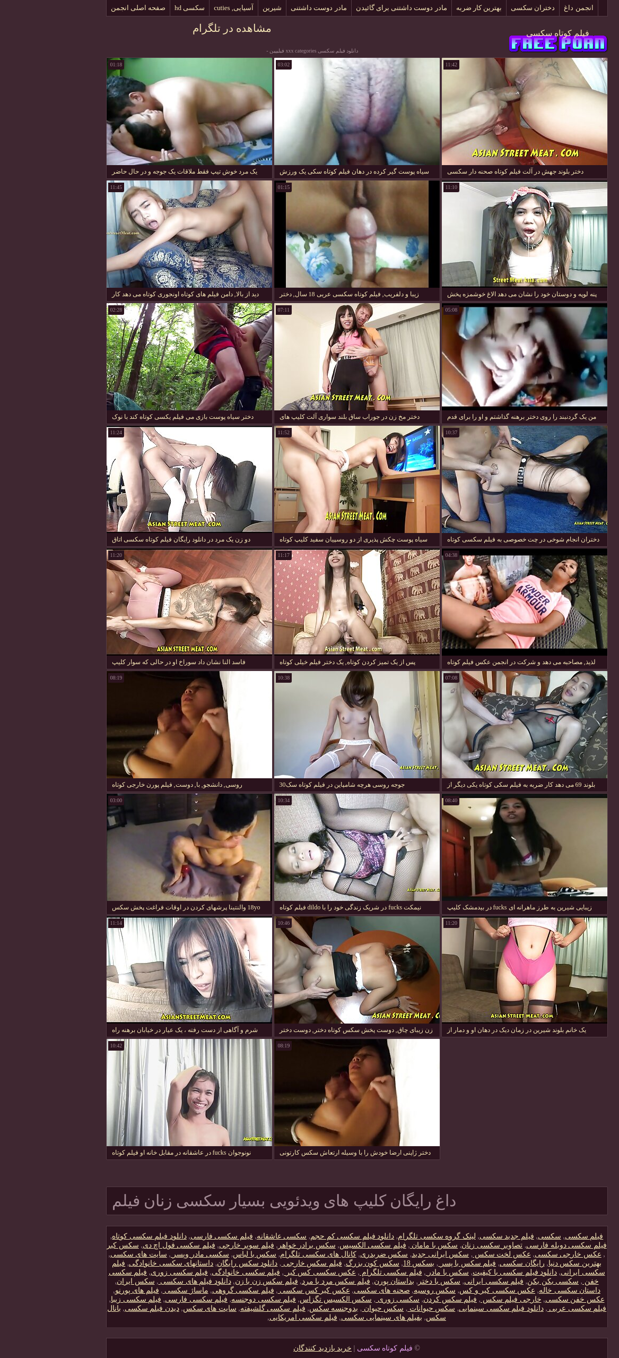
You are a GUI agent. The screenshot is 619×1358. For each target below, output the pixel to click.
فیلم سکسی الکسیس (325, 1245)
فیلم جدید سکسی (459, 1236)
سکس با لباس (207, 1254)
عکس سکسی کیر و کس (450, 1290)
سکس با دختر (392, 1281)
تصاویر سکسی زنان (444, 1245)
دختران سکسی (486, 8)
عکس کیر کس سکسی (267, 1290)
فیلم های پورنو (90, 1290)
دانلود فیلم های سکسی (147, 1281)
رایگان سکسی (475, 1263)
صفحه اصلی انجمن (91, 8)
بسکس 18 (372, 1263)
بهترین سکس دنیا (527, 1263)
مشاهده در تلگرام (184, 28)
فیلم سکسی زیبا (89, 1299)
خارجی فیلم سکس (463, 1299)
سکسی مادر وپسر (153, 1254)
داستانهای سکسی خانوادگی (124, 1263)
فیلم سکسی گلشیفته (225, 1308)
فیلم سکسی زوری (132, 1272)
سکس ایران (88, 1281)
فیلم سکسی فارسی (174, 1236)
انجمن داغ (531, 8)
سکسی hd (142, 8)
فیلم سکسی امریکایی (256, 1317)
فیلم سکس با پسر (420, 1263)
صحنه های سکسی (335, 1290)
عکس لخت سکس (454, 1254)
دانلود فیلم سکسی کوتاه (102, 1236)
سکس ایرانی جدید (393, 1254)
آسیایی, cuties (186, 8)
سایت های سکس (162, 1308)
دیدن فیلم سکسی (104, 1308)
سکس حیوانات (384, 1308)
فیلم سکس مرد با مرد (289, 1281)
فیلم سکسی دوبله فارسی (519, 1245)
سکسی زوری (350, 1299)
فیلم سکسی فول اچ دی (131, 1245)
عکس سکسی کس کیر (273, 1272)
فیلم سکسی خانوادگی (198, 1272)
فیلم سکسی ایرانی (446, 1281)
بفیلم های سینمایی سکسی (335, 1317)
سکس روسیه (388, 1290)
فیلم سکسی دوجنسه (216, 1299)
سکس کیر (75, 1245)
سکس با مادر (400, 1272)
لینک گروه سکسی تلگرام (390, 1236)
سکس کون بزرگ (325, 1263)
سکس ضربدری (337, 1254)
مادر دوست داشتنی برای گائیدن (354, 8)
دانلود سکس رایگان (200, 1263)
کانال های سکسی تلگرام (271, 1254)
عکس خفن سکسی (527, 1299)
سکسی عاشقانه (235, 1236)
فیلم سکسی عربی (530, 1308)
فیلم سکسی (537, 1236)
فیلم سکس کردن (403, 1299)
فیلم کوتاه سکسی (510, 33)
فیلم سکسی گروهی (196, 1290)
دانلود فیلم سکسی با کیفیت (467, 1272)
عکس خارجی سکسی (520, 1254)
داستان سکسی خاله (522, 1290)
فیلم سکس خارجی (264, 1263)
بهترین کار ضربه (432, 8)
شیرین (224, 8)
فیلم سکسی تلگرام (343, 1272)
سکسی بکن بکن (505, 1281)
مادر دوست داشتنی (271, 8)
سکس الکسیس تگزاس (288, 1299)
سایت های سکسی (91, 1254)
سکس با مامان (387, 1245)
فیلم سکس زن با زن (219, 1281)
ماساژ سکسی (138, 1290)
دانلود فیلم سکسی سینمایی (454, 1308)
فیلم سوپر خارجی (199, 1245)
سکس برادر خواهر (260, 1245)
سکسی (502, 1236)
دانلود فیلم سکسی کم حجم (305, 1236)
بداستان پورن (347, 1281)
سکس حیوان (335, 1308)
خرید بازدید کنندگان (275, 1348)
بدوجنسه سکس (286, 1308)
